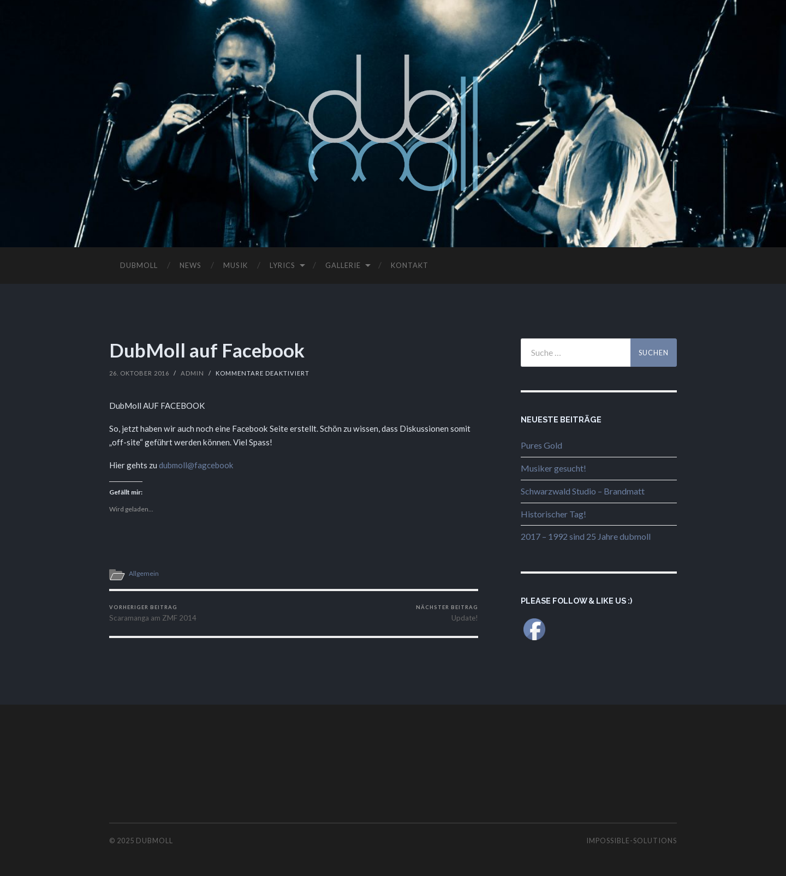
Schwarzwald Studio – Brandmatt (583, 491)
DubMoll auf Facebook (207, 349)
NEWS (190, 265)
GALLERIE (343, 265)
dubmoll (154, 840)
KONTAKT (409, 265)
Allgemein (144, 573)
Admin (192, 373)
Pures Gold (541, 445)
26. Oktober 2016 (139, 373)
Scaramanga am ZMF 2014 (152, 613)
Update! (447, 613)
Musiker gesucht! (553, 468)
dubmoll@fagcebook (196, 465)
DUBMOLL (139, 265)
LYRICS (282, 265)
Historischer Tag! (553, 514)
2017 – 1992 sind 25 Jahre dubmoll (586, 536)
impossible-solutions (631, 840)
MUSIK (235, 265)
